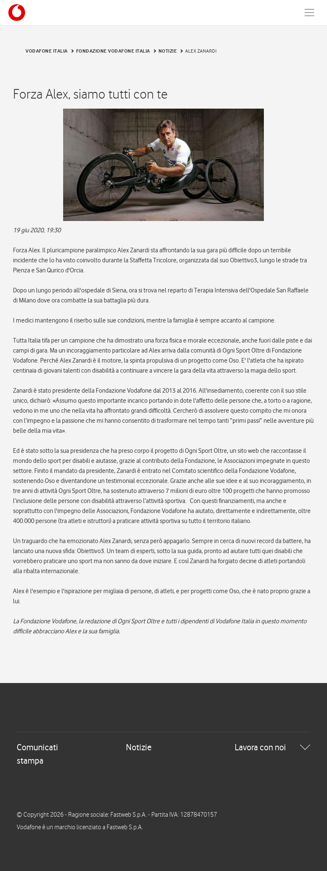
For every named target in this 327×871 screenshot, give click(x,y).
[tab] (163, 754)
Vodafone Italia (47, 51)
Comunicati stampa (37, 754)
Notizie (167, 51)
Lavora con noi (260, 747)
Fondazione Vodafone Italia (113, 51)
